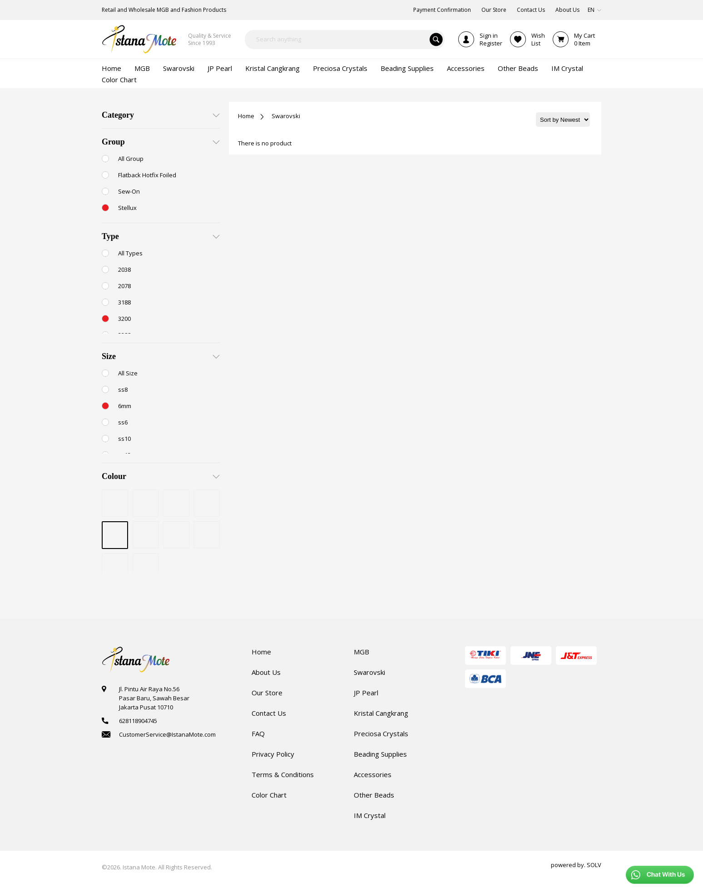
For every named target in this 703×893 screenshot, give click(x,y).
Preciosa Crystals (381, 733)
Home (246, 116)
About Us (266, 672)
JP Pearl (366, 692)
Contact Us (269, 713)
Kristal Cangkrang (381, 713)
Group (113, 142)
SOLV (594, 865)
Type (110, 236)
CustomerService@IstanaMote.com (167, 734)
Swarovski (286, 116)
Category (118, 115)
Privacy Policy (273, 753)
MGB (361, 651)
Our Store (267, 692)
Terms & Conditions (283, 774)
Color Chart (269, 794)
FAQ (258, 733)
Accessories (372, 774)
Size (109, 356)
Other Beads (374, 794)
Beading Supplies (380, 753)
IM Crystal (370, 815)
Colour (114, 476)
